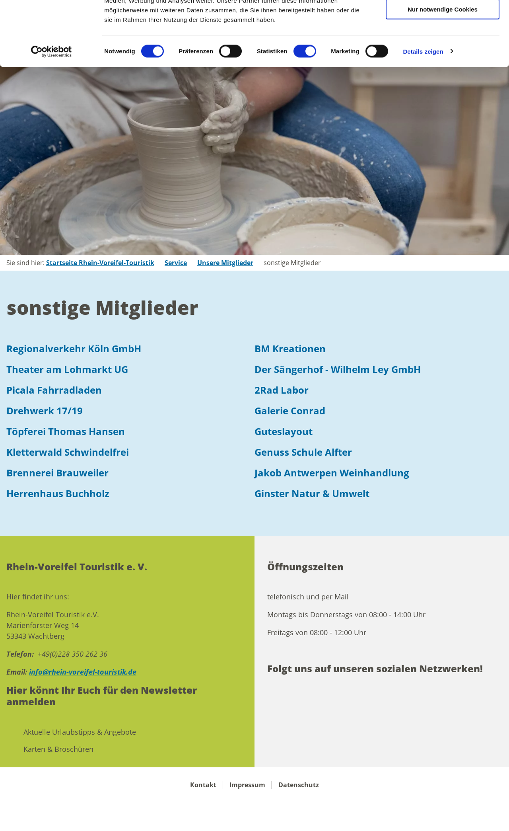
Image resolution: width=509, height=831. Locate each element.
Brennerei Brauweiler (57, 472)
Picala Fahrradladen (54, 389)
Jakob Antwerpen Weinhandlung (331, 472)
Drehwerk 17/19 (44, 410)
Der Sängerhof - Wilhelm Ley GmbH (337, 369)
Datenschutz (298, 785)
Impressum (247, 785)
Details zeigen (423, 108)
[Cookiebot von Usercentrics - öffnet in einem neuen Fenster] (51, 109)
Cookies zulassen (443, 19)
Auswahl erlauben (442, 43)
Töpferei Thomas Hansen (65, 431)
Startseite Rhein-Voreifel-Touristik (100, 262)
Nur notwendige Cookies (443, 66)
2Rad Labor (281, 389)
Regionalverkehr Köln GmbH (73, 348)
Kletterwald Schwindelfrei (67, 451)
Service (176, 262)
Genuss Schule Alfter (303, 451)
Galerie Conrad (289, 410)
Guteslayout (283, 431)
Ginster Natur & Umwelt (311, 493)
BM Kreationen (290, 348)
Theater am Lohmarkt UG (67, 369)
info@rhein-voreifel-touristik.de (82, 672)
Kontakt (203, 785)
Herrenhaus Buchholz (57, 493)
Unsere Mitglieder (225, 262)
